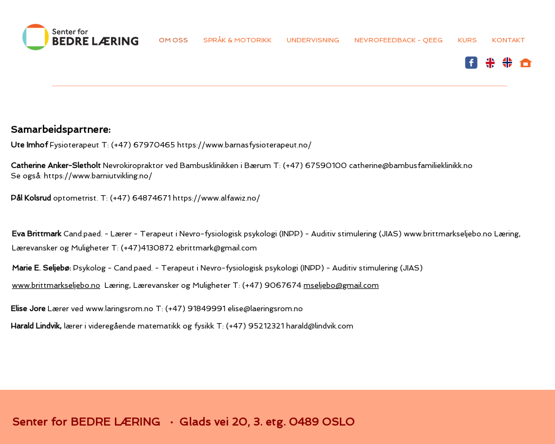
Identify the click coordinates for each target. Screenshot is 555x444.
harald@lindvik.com (319, 325)
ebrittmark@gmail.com (216, 247)
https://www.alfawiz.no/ (216, 198)
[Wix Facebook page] (471, 62)
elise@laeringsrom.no (265, 308)
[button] (398, 40)
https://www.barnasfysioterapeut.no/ (245, 144)
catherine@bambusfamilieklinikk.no (411, 165)
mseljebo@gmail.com (341, 285)
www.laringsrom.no (119, 308)
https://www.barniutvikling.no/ (98, 175)
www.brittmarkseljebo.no (448, 233)
